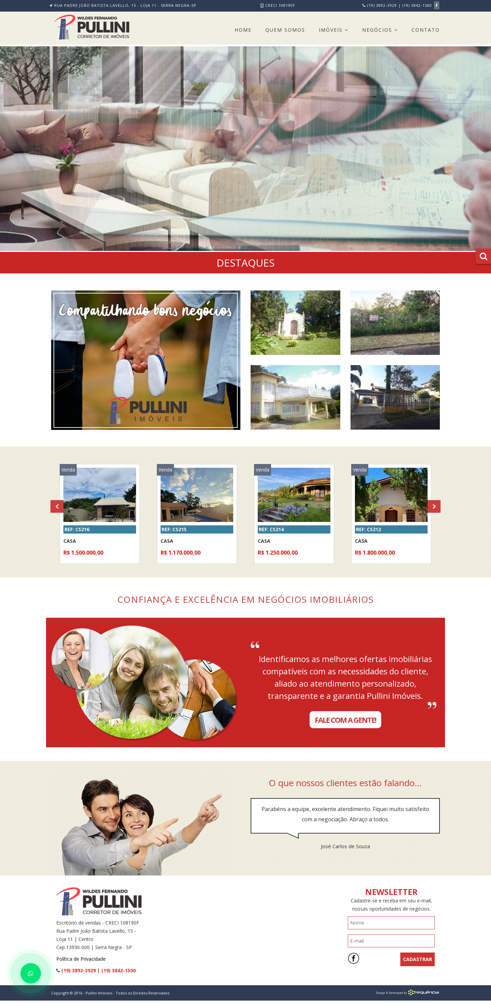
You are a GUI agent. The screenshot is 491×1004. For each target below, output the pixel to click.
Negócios (380, 30)
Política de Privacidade (81, 959)
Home (243, 30)
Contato (426, 30)
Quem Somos (285, 30)
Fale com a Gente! (345, 720)
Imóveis (333, 30)
